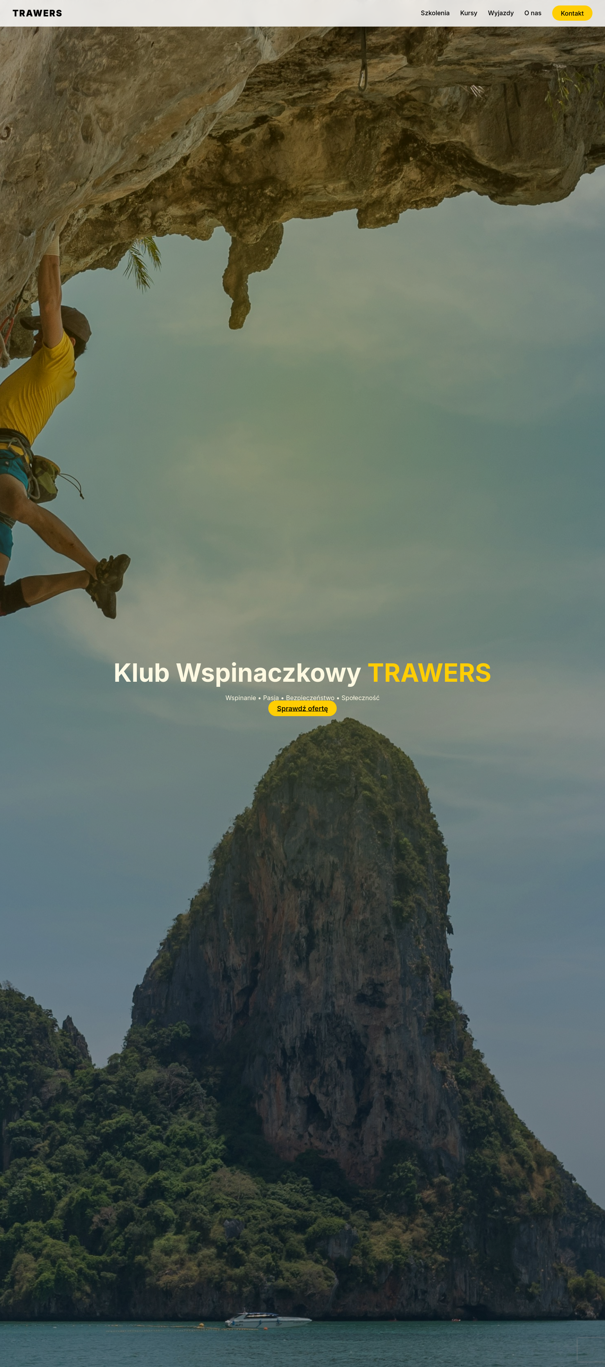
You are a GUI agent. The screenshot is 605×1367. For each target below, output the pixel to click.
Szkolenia (435, 13)
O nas (533, 13)
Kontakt (572, 13)
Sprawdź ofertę (302, 708)
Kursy (469, 13)
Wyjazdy (501, 13)
